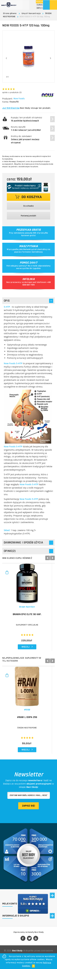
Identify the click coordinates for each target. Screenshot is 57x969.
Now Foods (19, 98)
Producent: (7, 98)
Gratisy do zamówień (25, 139)
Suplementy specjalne (28, 627)
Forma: (5, 101)
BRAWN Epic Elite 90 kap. (28, 617)
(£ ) (40, 8)
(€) (40, 4)
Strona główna (9, 13)
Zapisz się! (28, 811)
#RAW (28, 714)
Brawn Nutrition (28, 609)
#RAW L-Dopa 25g (28, 722)
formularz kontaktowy (32, 252)
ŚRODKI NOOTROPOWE (28, 733)
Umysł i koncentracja (31, 13)
